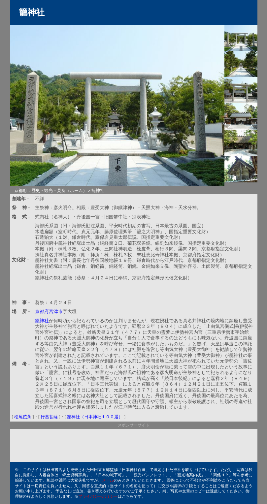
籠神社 (42, 320)
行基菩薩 (49, 416)
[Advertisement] (112, 287)
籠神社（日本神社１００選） (95, 416)
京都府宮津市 (49, 311)
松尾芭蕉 (22, 416)
